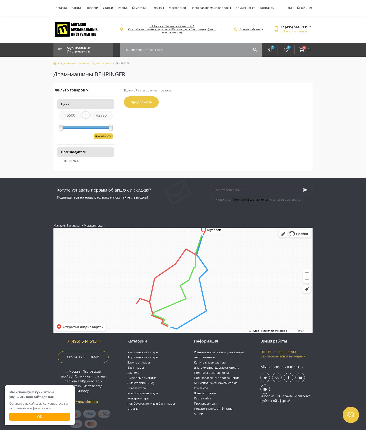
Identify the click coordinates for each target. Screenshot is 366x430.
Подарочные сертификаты (213, 408)
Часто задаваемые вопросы (211, 8)
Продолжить (141, 102)
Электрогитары (138, 362)
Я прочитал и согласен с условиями (259, 199)
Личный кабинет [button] (300, 8)
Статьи (108, 8)
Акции (76, 8)
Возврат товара (205, 393)
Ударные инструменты (74, 63)
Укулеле (133, 373)
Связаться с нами (83, 357)
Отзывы (158, 8)
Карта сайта (202, 398)
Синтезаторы (137, 388)
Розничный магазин (133, 8)
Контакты (267, 8)
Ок (39, 416)
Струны (132, 408)
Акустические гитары (142, 357)
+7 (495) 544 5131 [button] (83, 341)
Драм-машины (102, 63)
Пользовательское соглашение (216, 378)
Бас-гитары (135, 367)
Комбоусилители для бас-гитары (151, 403)
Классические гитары (142, 352)
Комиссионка (245, 8)
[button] (172, 29)
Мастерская (177, 8)
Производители (205, 403)
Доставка (60, 8)
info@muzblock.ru (83, 401)
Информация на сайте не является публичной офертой (285, 398)
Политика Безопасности (250, 199)
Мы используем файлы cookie (215, 383)
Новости (92, 8)
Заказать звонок (295, 31)
